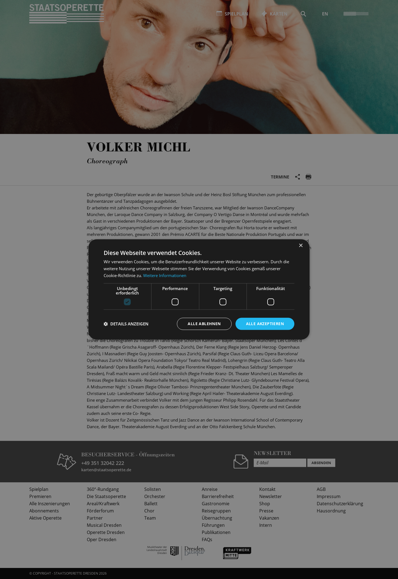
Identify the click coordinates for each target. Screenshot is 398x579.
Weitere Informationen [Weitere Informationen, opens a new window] (164, 275)
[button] (126, 323)
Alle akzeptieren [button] (265, 323)
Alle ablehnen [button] (204, 323)
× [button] (300, 246)
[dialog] (199, 289)
